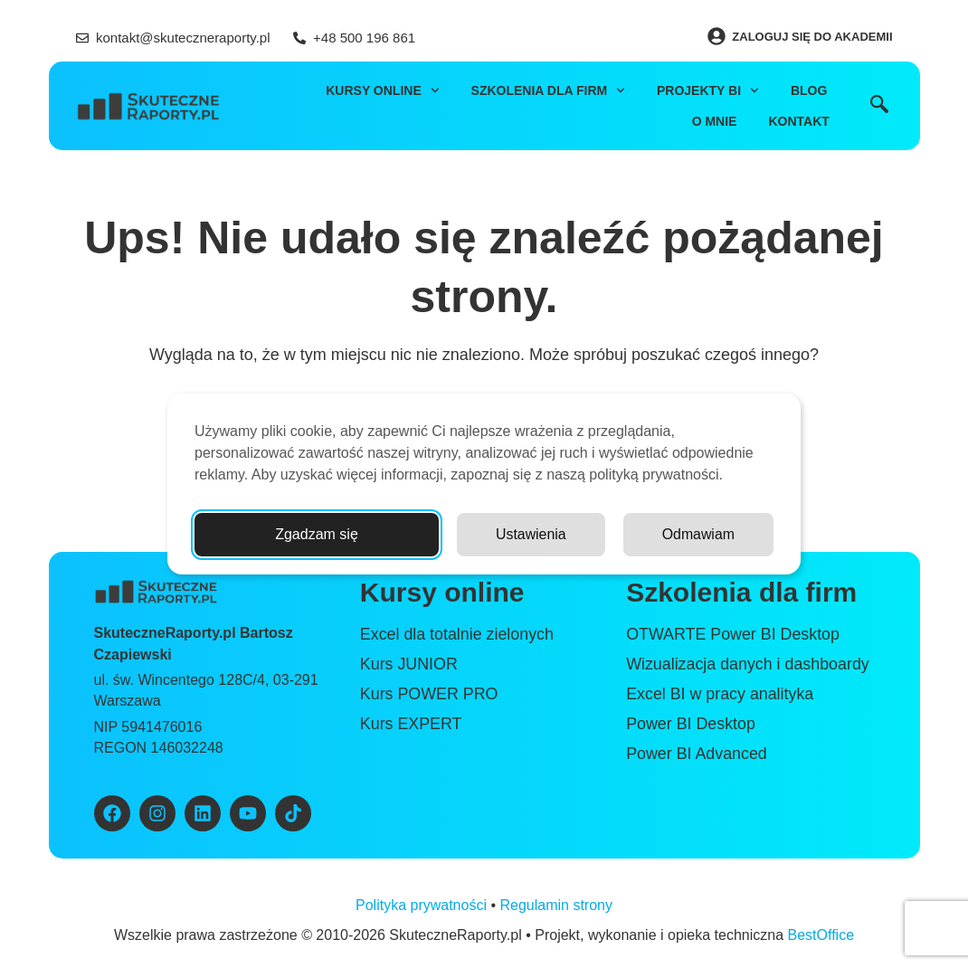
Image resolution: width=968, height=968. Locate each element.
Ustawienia (530, 534)
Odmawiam (698, 534)
